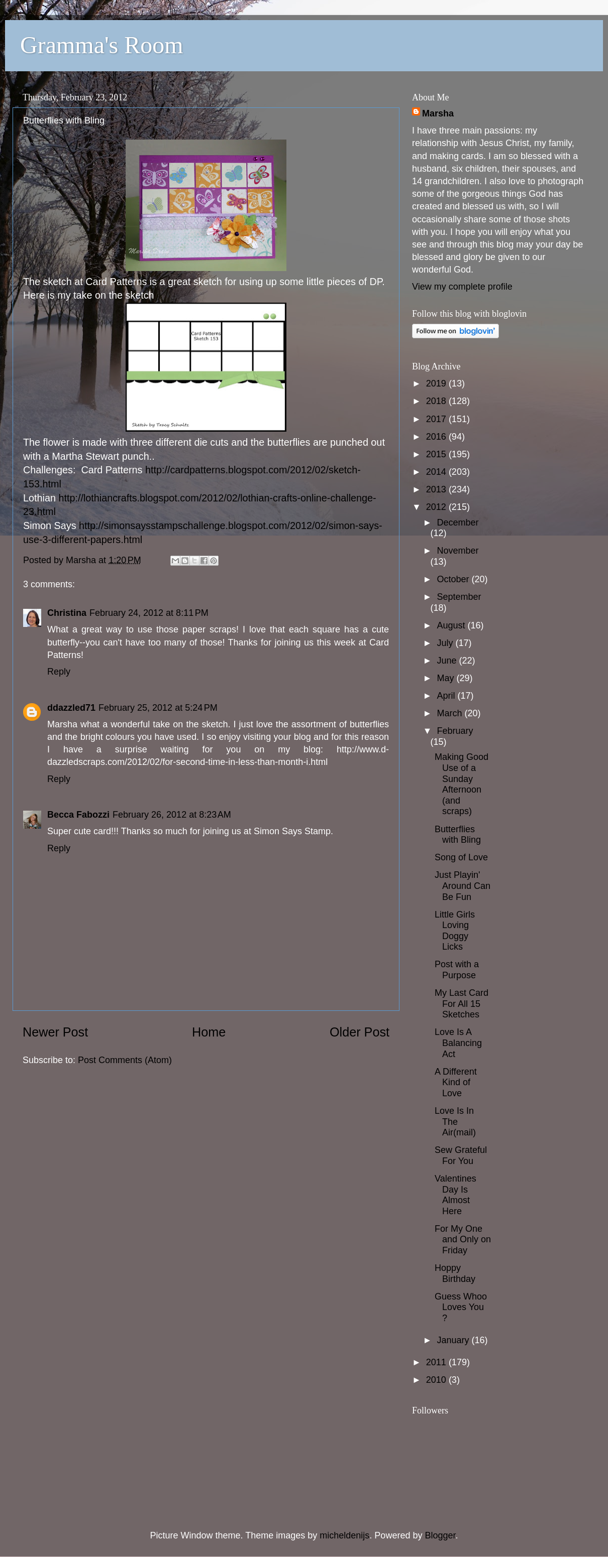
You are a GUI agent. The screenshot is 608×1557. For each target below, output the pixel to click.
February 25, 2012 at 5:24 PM (158, 708)
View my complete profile (462, 287)
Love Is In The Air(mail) (455, 1121)
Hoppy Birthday (455, 1273)
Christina (66, 613)
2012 (437, 507)
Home (209, 1032)
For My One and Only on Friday (463, 1239)
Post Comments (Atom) (125, 1060)
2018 (437, 401)
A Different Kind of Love (456, 1082)
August (452, 625)
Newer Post (55, 1032)
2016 (437, 437)
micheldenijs (344, 1535)
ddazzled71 (71, 708)
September (459, 597)
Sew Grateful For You (461, 1155)
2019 (437, 383)
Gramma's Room (101, 45)
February (455, 731)
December (457, 522)
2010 (437, 1380)
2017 (437, 419)
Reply (58, 672)
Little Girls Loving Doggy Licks (455, 931)
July (446, 643)
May (446, 678)
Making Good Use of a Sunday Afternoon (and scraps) (461, 784)
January (454, 1340)
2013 (437, 489)
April (447, 696)
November (457, 551)
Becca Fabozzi (78, 815)
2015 (437, 454)
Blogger (440, 1535)
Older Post (359, 1032)
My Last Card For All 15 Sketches (461, 1003)
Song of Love (461, 857)
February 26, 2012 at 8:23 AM (172, 815)
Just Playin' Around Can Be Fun (462, 885)
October (454, 579)
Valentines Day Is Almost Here (455, 1195)
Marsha (438, 113)
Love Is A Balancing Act (458, 1043)
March (450, 713)
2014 (437, 472)
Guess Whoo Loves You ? (461, 1307)
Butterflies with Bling (458, 834)
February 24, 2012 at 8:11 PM (149, 613)
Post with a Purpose (457, 969)
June (448, 661)
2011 (437, 1362)
